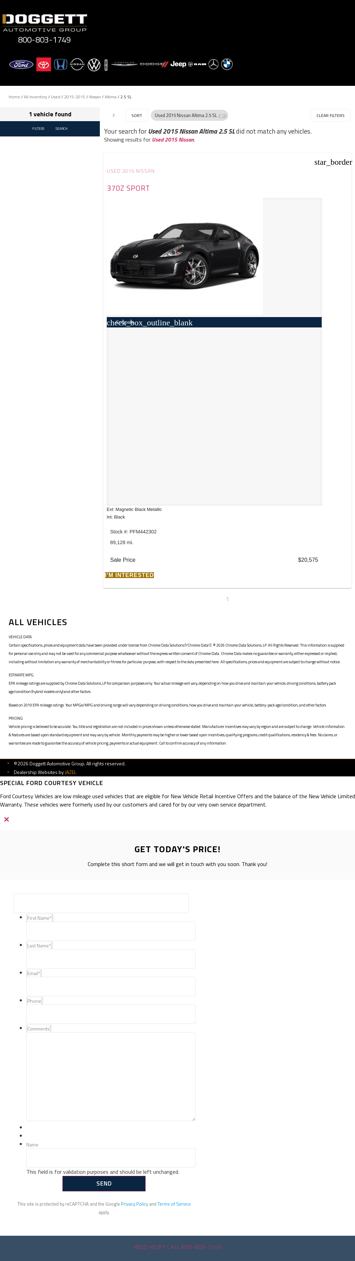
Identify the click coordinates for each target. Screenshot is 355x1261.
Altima (110, 96)
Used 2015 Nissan (173, 139)
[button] (222, 115)
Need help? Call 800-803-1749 (177, 1247)
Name (32, 1145)
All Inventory (35, 96)
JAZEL (70, 772)
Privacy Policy (134, 1203)
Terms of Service (174, 1203)
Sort (136, 115)
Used (55, 96)
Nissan (95, 96)
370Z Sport (128, 187)
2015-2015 (74, 96)
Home (14, 96)
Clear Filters (331, 115)
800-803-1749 (44, 39)
